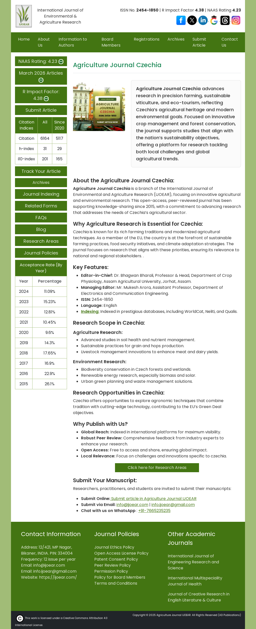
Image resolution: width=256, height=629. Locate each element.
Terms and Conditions (115, 583)
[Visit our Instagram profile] (236, 20)
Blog (41, 229)
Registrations (147, 39)
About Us (44, 42)
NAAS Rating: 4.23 (41, 61)
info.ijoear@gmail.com (173, 505)
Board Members (111, 42)
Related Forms (41, 206)
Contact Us (230, 42)
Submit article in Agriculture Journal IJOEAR (153, 498)
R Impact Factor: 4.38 (41, 94)
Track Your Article (41, 171)
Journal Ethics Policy (114, 547)
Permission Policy (111, 571)
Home (24, 39)
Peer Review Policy (112, 565)
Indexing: (90, 311)
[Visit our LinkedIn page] (203, 20)
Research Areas (41, 241)
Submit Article (199, 42)
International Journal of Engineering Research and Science (193, 562)
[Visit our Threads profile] (225, 20)
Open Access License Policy (121, 553)
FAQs (41, 217)
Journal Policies (41, 253)
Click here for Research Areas (157, 467)
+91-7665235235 (154, 511)
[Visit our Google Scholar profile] (214, 20)
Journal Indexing (41, 194)
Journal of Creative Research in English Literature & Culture (199, 597)
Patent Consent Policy (116, 559)
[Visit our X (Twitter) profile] (192, 20)
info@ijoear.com (132, 505)
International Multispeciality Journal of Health (195, 581)
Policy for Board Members (119, 577)
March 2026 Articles (41, 76)
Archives (176, 39)
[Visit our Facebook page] (181, 20)
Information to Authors (72, 42)
